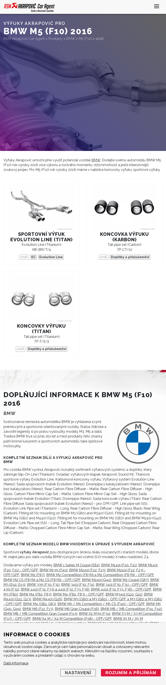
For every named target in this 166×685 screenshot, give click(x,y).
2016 (24, 257)
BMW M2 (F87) (33, 575)
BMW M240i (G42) (96, 580)
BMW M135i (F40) (54, 570)
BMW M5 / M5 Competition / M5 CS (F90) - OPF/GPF (101, 604)
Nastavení (78, 672)
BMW (95, 160)
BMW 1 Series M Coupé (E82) (76, 565)
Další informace (15, 663)
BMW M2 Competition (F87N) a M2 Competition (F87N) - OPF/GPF (100, 575)
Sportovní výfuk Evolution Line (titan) (41, 237)
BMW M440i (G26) (47, 599)
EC (33, 257)
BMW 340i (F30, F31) (77, 585)
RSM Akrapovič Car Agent (24, 39)
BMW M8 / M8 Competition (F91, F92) (131, 609)
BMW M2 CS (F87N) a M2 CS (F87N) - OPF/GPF (41, 580)
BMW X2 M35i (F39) (94, 614)
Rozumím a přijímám (130, 672)
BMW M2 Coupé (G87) (131, 580)
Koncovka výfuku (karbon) (124, 237)
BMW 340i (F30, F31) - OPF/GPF (122, 585)
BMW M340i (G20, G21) (123, 594)
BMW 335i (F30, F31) (43, 585)
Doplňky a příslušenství (130, 257)
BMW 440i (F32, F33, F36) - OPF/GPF (121, 589)
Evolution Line (51, 257)
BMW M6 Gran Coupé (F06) (77, 609)
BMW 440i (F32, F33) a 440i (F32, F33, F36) (55, 589)
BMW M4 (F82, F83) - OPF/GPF (78, 594)
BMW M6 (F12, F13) (37, 609)
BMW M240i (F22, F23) (87, 570)
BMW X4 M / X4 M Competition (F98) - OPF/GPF (72, 619)
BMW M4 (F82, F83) (35, 594)
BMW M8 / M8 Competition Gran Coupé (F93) (40, 614)
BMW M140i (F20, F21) (119, 565)
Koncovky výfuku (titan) (41, 328)
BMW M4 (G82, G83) (39, 604)
